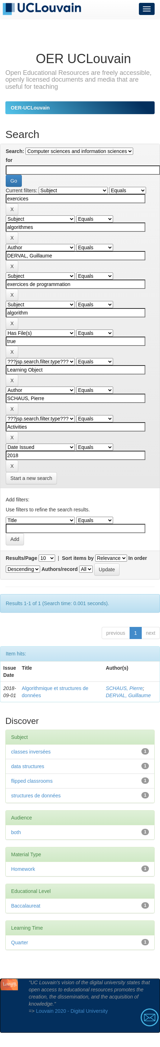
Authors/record (60, 569)
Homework (23, 869)
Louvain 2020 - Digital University (72, 1011)
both (16, 832)
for (9, 160)
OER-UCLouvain (30, 108)
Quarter (19, 942)
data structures (27, 766)
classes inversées (31, 752)
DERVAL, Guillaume (128, 695)
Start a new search (31, 478)
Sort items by (78, 558)
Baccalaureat (25, 906)
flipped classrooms (32, 781)
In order (138, 558)
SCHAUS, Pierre (124, 688)
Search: (15, 151)
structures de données (36, 795)
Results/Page (21, 558)
